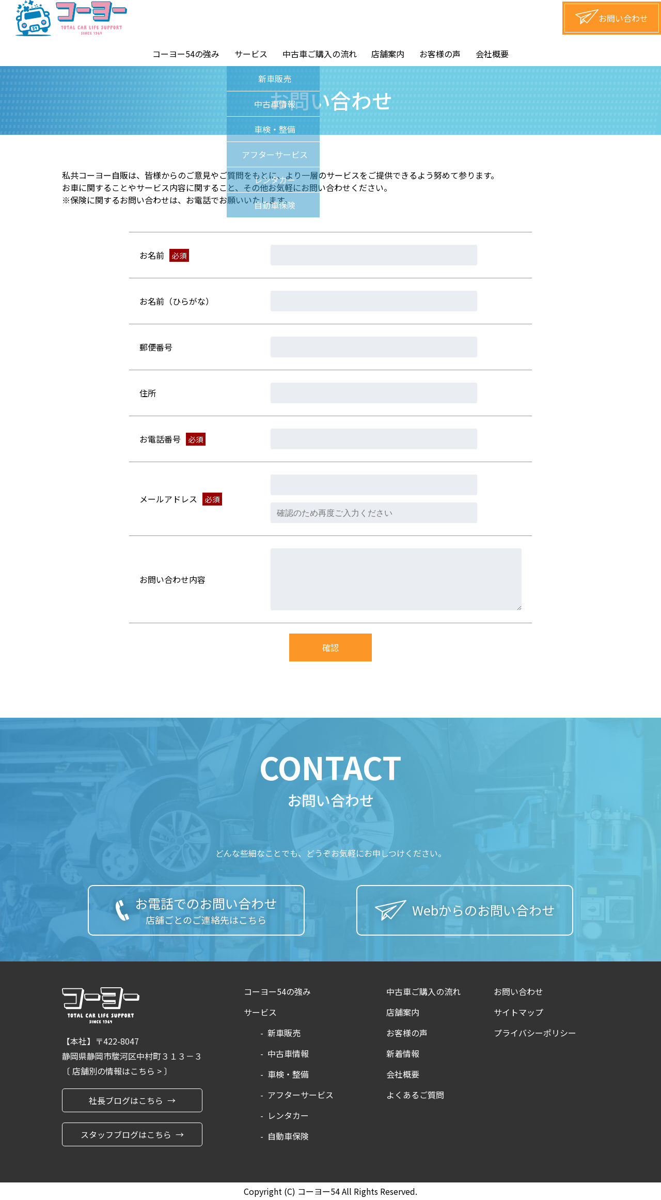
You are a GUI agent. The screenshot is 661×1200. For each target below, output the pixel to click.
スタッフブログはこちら (126, 1134)
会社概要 (492, 54)
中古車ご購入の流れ (319, 54)
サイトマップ (518, 1012)
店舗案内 (387, 54)
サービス (250, 54)
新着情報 (402, 1053)
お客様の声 (440, 54)
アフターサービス (300, 1095)
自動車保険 (288, 1136)
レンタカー (288, 1115)
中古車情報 (288, 1053)
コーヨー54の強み (185, 54)
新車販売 (284, 1033)
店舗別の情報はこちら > (118, 1071)
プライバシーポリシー (535, 1033)
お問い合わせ (518, 991)
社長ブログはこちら (126, 1100)
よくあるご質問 (415, 1095)
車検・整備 (288, 1074)
